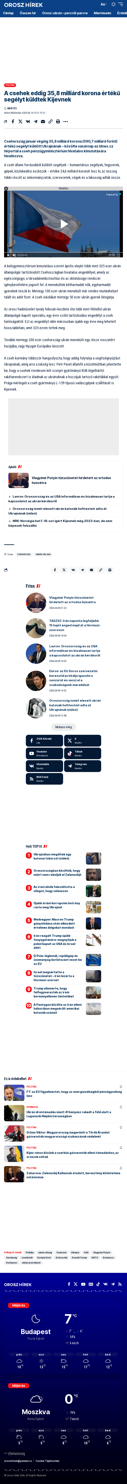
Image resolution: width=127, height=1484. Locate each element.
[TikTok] (98, 1284)
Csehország (24, 554)
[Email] (42, 121)
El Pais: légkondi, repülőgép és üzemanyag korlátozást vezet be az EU (58, 959)
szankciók (27, 1257)
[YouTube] (83, 1284)
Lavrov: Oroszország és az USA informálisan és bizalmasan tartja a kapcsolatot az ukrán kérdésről (74, 650)
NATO (95, 1257)
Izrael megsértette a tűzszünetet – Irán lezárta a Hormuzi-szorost (54, 976)
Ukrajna (75, 1252)
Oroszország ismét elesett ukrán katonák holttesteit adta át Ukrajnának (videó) (75, 705)
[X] (82, 741)
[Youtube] (44, 753)
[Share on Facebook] (12, 121)
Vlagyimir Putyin (101, 1252)
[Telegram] (82, 766)
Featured (61, 1252)
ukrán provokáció (31, 1262)
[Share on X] (20, 121)
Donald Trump (79, 1257)
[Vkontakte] (44, 766)
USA (86, 1252)
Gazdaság (11, 1257)
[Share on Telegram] (35, 121)
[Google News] (91, 1284)
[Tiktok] (82, 753)
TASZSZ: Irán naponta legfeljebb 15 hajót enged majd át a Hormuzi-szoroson (75, 625)
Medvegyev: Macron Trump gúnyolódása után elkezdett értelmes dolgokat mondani (54, 923)
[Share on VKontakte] (27, 121)
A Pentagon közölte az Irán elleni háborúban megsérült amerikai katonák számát (58, 1008)
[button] (96, 4)
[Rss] (120, 1284)
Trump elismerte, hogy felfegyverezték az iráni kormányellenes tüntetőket (54, 992)
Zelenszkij (61, 1257)
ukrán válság (43, 554)
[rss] (44, 779)
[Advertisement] (63, 48)
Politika (10, 85)
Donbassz (32, 1107)
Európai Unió (44, 1257)
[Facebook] (44, 741)
